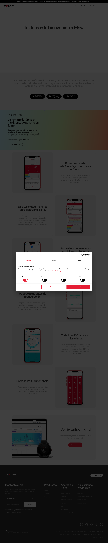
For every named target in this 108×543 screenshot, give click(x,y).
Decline (30, 287)
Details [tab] (54, 260)
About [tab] (79, 260)
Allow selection (54, 287)
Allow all (78, 287)
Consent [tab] (28, 260)
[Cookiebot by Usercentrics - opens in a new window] (82, 255)
